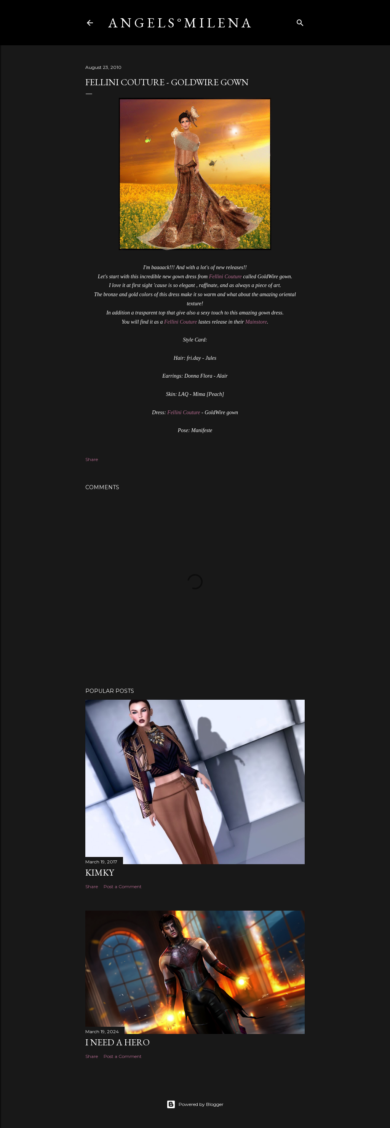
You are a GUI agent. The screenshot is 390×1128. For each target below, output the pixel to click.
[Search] (300, 21)
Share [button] (91, 459)
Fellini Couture (225, 276)
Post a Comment (123, 886)
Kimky (99, 872)
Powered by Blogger (195, 1104)
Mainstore (256, 322)
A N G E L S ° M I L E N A (179, 23)
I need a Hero (117, 1042)
